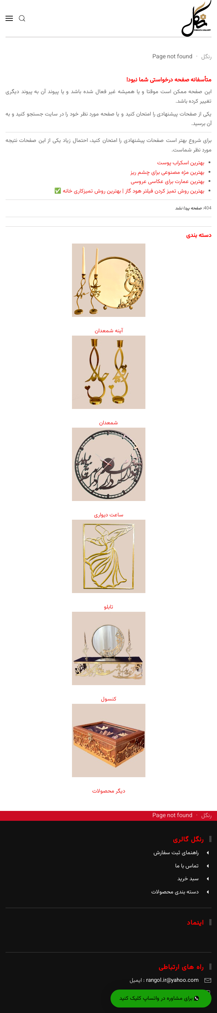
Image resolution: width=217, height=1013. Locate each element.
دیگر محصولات (108, 791)
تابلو (108, 607)
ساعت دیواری (108, 515)
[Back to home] (196, 18)
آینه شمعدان (109, 331)
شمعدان (108, 423)
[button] (22, 18)
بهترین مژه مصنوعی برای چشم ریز (167, 172)
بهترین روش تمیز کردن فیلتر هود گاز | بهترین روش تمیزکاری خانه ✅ (129, 191)
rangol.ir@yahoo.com (172, 980)
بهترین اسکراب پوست (180, 163)
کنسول (108, 699)
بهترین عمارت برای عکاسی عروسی (167, 182)
